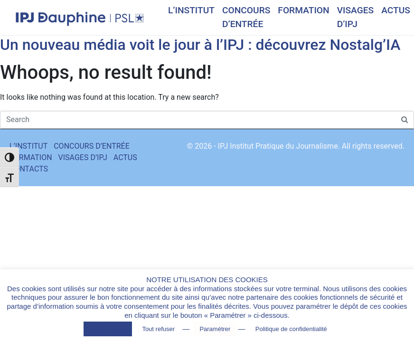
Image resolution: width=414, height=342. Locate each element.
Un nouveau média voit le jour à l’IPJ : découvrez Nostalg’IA (200, 45)
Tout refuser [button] (158, 328)
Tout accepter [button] (107, 328)
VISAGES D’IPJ (355, 17)
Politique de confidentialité (291, 328)
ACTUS (395, 10)
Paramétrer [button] (214, 328)
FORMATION (303, 10)
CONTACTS (28, 168)
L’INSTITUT (191, 10)
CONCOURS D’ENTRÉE (246, 17)
